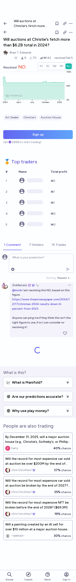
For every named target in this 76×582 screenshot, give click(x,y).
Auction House (51, 117)
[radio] (41, 66)
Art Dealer (12, 117)
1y (37, 285)
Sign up (38, 134)
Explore (28, 576)
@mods (17, 290)
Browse (9, 576)
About (47, 576)
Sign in (66, 576)
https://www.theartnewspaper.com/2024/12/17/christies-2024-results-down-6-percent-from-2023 (41, 304)
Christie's (30, 117)
